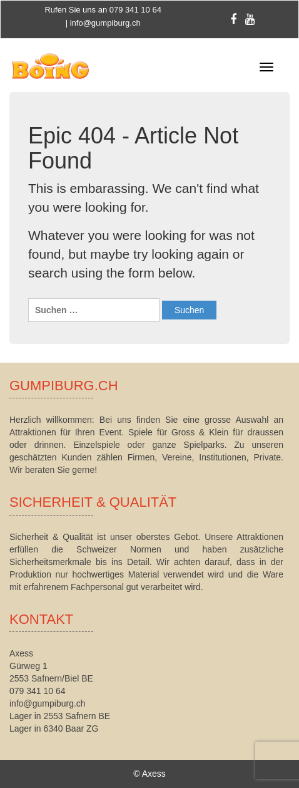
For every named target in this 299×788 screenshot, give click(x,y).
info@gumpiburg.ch (105, 23)
